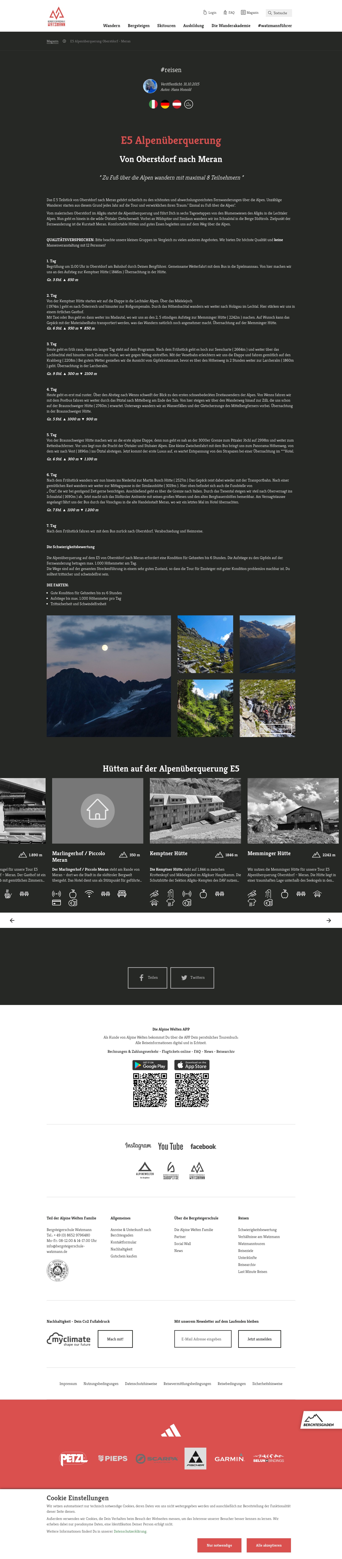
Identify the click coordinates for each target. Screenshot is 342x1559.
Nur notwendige (219, 1545)
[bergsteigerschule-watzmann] (197, 1177)
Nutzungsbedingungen (101, 1383)
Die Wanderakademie (231, 25)
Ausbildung (193, 25)
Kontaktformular (124, 1242)
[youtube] (171, 1150)
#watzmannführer (275, 25)
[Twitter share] (192, 977)
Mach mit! (115, 1338)
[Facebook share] (147, 977)
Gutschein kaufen (124, 1256)
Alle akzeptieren (269, 1545)
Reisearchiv (247, 1264)
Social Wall (182, 1243)
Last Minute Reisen (252, 1271)
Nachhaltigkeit (121, 1249)
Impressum (68, 1383)
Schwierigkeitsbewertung (257, 1229)
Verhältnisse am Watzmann (259, 1236)
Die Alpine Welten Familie (193, 1229)
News (178, 1250)
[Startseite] (56, 17)
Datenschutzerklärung (130, 1531)
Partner (180, 1236)
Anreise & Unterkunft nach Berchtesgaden (131, 1232)
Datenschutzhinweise (141, 1383)
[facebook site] (204, 1149)
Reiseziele (245, 1250)
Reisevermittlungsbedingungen (187, 1383)
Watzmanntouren (251, 1243)
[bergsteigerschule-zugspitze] (171, 1177)
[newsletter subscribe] (259, 1339)
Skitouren (166, 25)
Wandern (111, 25)
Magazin (52, 41)
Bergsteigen (139, 25)
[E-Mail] (203, 1339)
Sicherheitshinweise (267, 1383)
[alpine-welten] (145, 1177)
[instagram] (138, 1150)
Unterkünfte (247, 1257)
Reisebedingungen (232, 1383)
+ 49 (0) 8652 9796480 (72, 1235)
